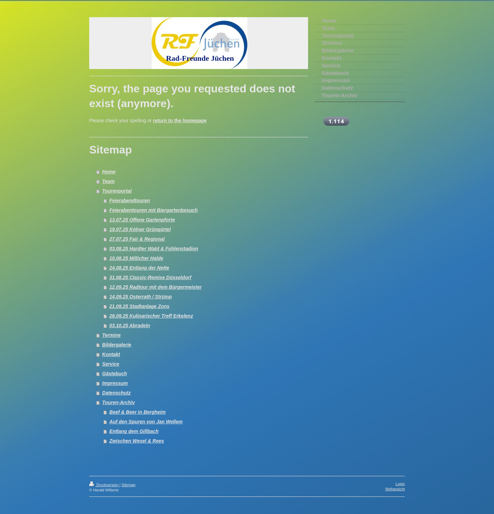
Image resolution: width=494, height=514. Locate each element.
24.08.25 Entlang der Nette (139, 268)
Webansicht (395, 489)
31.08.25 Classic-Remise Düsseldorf (150, 277)
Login (400, 484)
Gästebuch (114, 373)
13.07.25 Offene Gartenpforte (142, 219)
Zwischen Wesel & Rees (136, 441)
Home (109, 171)
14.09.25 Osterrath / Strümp (140, 296)
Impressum (115, 383)
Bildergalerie (116, 344)
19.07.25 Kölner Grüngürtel (140, 229)
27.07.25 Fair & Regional (137, 239)
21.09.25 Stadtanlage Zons (139, 306)
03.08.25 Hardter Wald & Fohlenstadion (153, 248)
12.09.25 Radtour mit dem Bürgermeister (155, 287)
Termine (111, 335)
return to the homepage (180, 120)
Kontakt (111, 354)
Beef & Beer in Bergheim (137, 412)
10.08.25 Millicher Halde (136, 258)
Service (110, 364)
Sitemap (128, 485)
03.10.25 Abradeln (129, 325)
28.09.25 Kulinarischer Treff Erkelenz (151, 316)
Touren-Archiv (118, 402)
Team (108, 181)
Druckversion (104, 485)
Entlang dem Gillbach (133, 431)
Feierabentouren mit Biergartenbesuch (153, 210)
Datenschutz (116, 393)
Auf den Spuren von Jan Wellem (146, 421)
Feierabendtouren (129, 200)
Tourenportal (117, 191)
